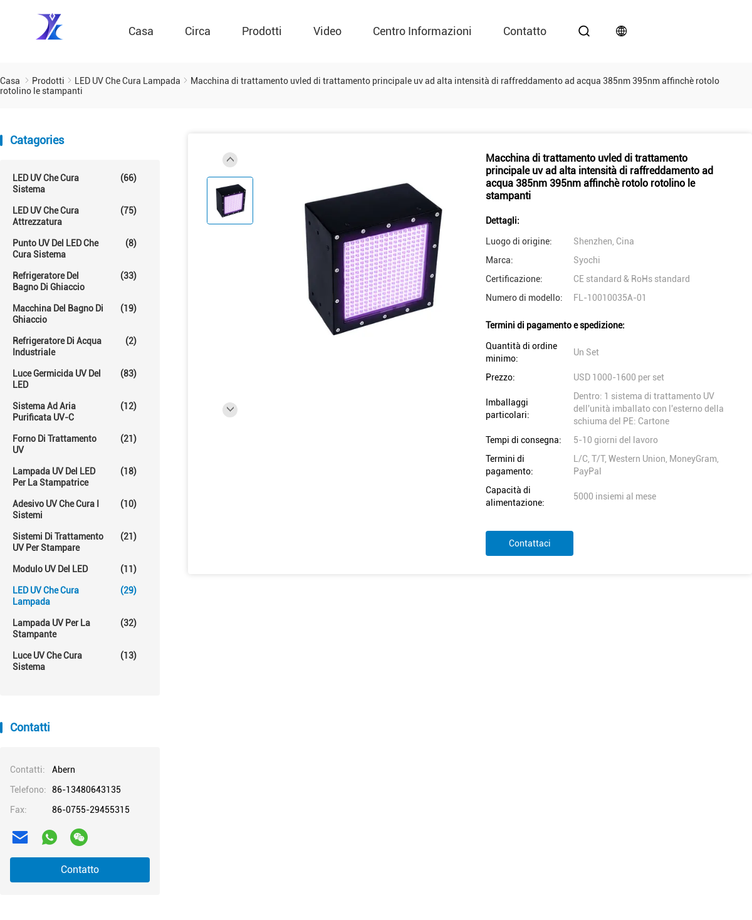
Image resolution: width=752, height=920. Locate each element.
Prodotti (262, 31)
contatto (524, 31)
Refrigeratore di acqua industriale (75, 346)
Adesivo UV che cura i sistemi (75, 509)
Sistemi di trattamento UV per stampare (75, 542)
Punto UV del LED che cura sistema (75, 248)
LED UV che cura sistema (75, 183)
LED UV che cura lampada (75, 596)
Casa (141, 31)
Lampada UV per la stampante (75, 628)
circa (198, 31)
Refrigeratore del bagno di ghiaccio (75, 281)
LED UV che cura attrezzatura (75, 216)
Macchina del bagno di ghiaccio (75, 314)
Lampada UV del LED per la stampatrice (75, 477)
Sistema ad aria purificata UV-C (75, 411)
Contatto (80, 870)
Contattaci (530, 543)
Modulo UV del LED (75, 569)
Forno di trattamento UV (75, 444)
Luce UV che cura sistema (75, 661)
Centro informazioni (422, 31)
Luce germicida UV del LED (75, 379)
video (327, 31)
